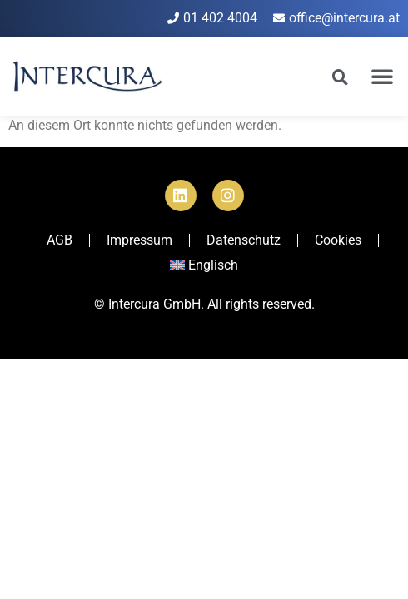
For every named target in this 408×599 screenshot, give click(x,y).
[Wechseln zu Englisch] (204, 265)
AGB (59, 240)
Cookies (338, 240)
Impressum (139, 240)
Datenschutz (243, 240)
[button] (382, 75)
